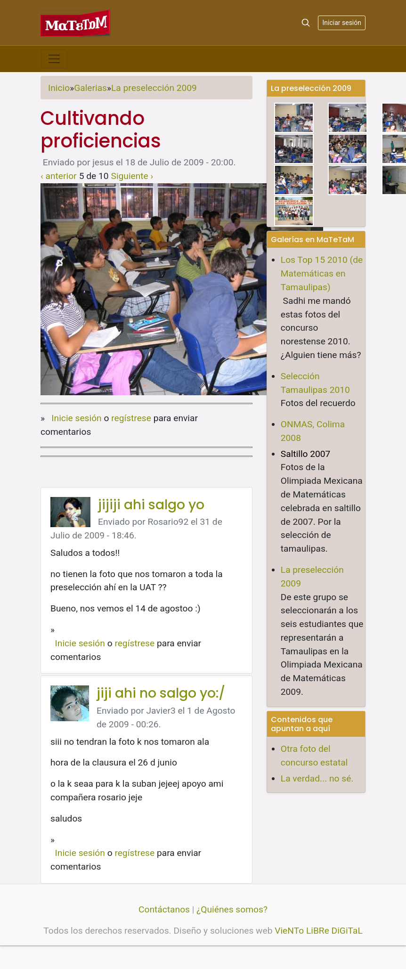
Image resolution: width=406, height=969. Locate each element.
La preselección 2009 (154, 87)
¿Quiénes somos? (232, 909)
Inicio (59, 87)
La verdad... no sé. (317, 778)
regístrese (131, 418)
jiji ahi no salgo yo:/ (161, 693)
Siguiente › (132, 176)
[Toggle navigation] (54, 58)
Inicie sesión (76, 418)
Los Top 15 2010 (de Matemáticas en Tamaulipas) (322, 273)
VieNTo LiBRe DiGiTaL (319, 930)
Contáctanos (164, 909)
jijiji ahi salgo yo (151, 505)
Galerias (90, 87)
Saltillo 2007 (306, 453)
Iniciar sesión (341, 22)
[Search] (305, 22)
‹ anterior (59, 176)
